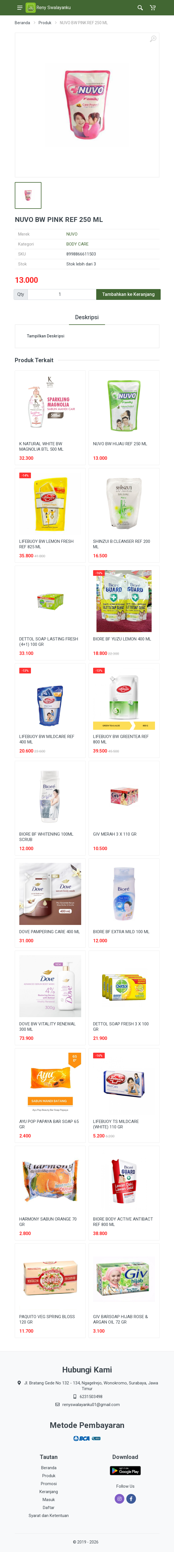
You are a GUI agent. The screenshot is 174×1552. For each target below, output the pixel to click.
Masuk (49, 1499)
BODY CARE (77, 244)
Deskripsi (87, 317)
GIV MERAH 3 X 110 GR (115, 834)
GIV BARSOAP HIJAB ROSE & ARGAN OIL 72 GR (120, 1319)
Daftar (48, 1507)
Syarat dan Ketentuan (49, 1515)
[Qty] (62, 294)
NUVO (71, 234)
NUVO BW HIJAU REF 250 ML (120, 443)
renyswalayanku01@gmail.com (91, 1404)
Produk (45, 22)
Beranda (22, 22)
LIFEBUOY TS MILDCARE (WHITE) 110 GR (116, 1124)
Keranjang (48, 1491)
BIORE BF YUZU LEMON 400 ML (122, 639)
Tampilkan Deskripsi (45, 336)
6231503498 (91, 1396)
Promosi (49, 1483)
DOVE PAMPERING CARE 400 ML (49, 931)
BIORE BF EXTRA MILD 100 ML (121, 931)
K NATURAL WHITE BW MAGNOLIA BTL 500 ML (41, 446)
